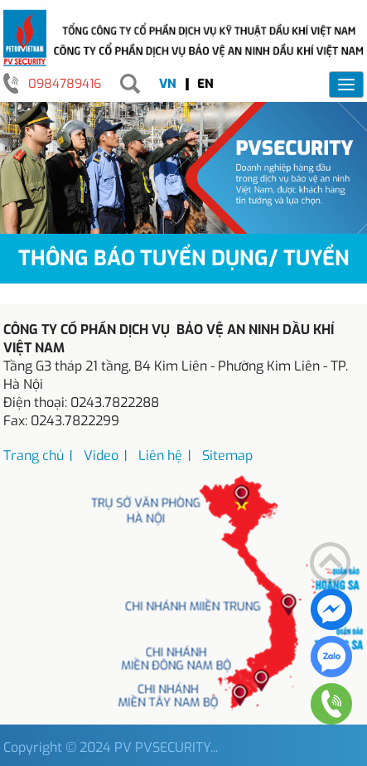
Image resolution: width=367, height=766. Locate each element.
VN (167, 83)
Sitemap (227, 455)
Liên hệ (160, 455)
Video (101, 455)
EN (205, 83)
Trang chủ (33, 455)
